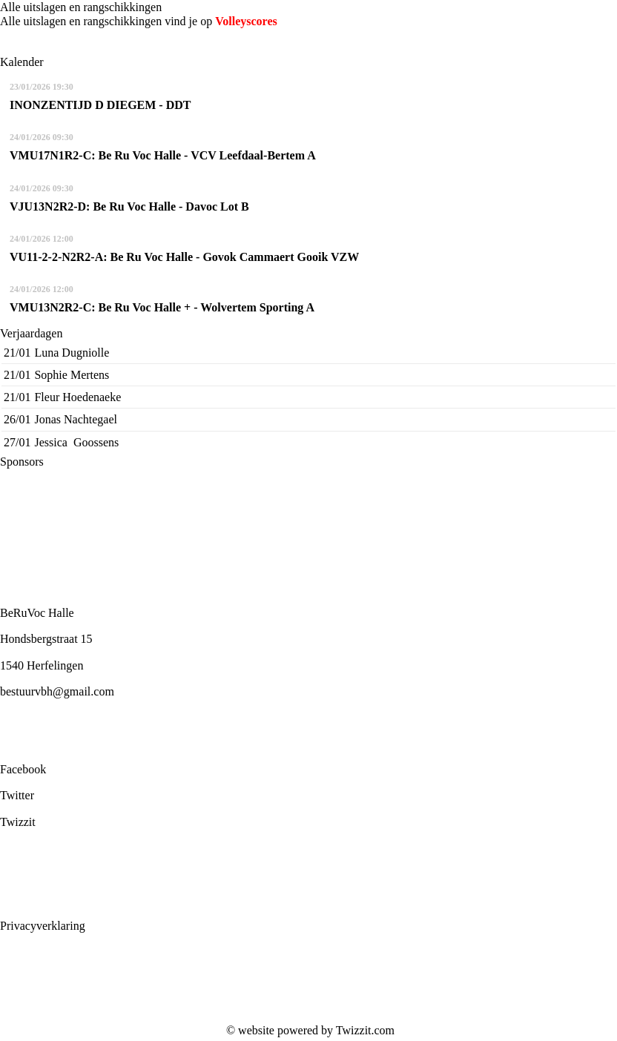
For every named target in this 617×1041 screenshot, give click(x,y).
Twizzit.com (365, 1030)
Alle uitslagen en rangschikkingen (81, 7)
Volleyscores (246, 21)
